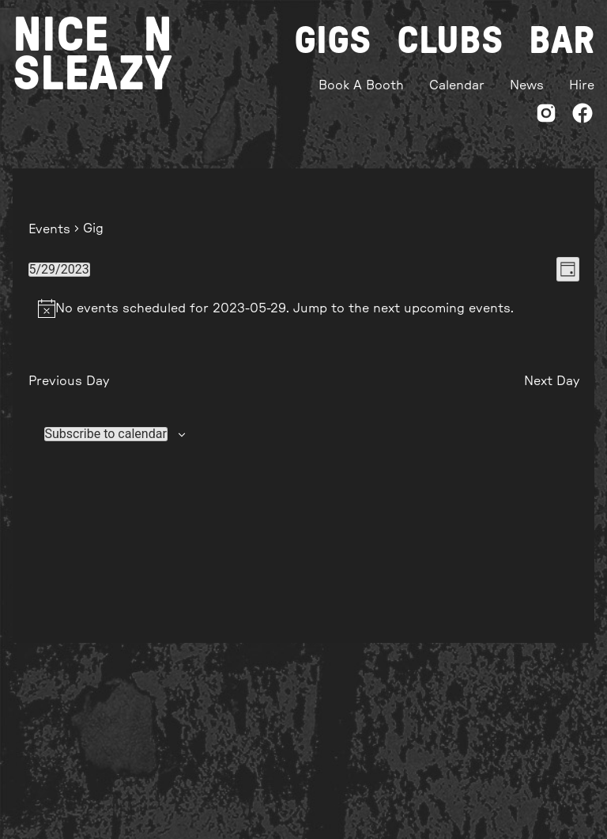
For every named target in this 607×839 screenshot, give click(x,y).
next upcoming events (442, 308)
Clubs (450, 41)
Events (49, 229)
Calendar (456, 85)
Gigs (332, 41)
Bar (561, 41)
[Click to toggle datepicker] (59, 270)
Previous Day (68, 381)
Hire (581, 85)
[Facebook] (582, 115)
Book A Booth (361, 85)
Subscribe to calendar (106, 434)
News (527, 85)
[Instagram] (546, 115)
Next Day (551, 381)
